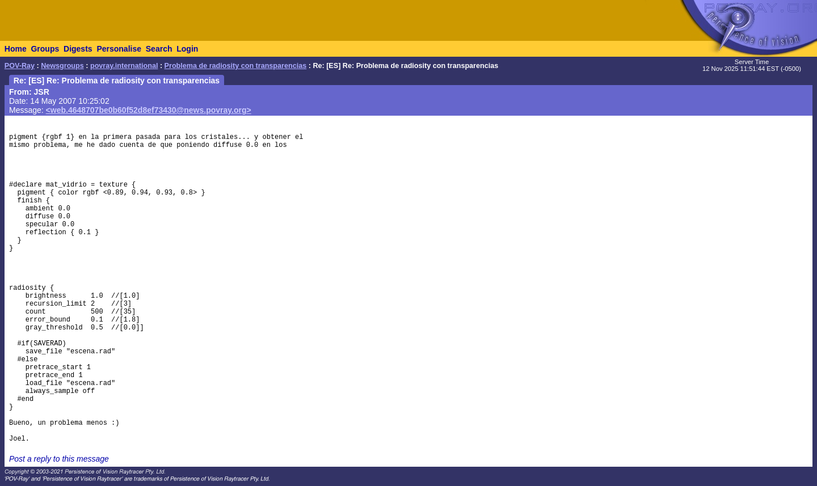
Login (187, 48)
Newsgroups (62, 66)
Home (16, 48)
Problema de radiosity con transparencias (236, 66)
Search (159, 48)
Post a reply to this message (59, 458)
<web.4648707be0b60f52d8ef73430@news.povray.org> (148, 110)
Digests (78, 48)
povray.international (124, 66)
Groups (45, 48)
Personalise (118, 48)
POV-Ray (20, 66)
